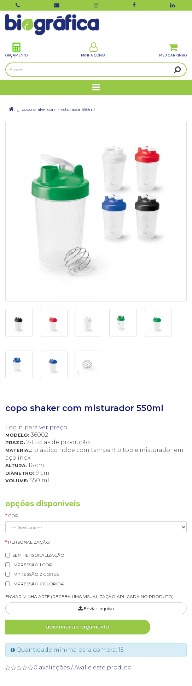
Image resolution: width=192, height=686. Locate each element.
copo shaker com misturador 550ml (58, 109)
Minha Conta (93, 50)
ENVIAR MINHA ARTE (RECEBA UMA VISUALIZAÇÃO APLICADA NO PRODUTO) (89, 596)
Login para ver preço (36, 427)
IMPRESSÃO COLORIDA (38, 583)
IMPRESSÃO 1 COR (32, 564)
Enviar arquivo (96, 608)
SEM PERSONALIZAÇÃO (38, 555)
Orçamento (16, 50)
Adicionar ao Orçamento (78, 626)
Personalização (29, 542)
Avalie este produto (103, 667)
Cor (13, 515)
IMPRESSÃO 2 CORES (35, 574)
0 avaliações (52, 667)
